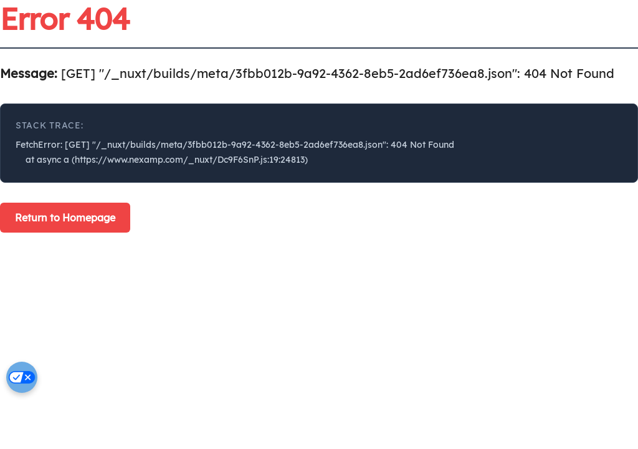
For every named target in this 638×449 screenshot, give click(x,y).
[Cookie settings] (21, 377)
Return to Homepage (65, 217)
